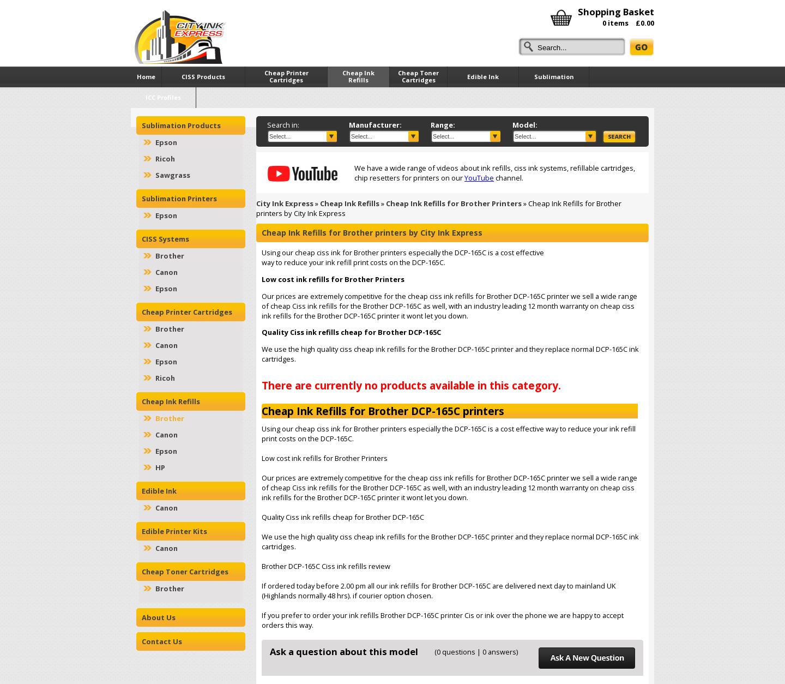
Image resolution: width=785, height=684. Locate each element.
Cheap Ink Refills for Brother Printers (454, 203)
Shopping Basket (616, 11)
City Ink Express (284, 203)
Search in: (283, 125)
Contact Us (162, 641)
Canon (166, 272)
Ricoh (165, 159)
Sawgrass (172, 175)
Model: (525, 125)
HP (160, 467)
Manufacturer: (375, 125)
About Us (159, 617)
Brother (169, 256)
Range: (443, 125)
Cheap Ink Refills (349, 203)
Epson (166, 142)
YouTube (479, 178)
